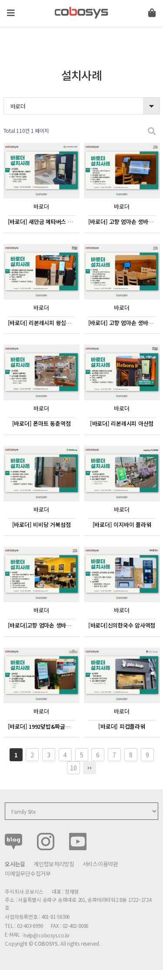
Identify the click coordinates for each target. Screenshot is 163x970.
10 (73, 767)
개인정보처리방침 (53, 864)
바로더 (18, 106)
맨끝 (89, 767)
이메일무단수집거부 (28, 873)
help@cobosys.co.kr (46, 935)
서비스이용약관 (100, 864)
